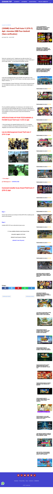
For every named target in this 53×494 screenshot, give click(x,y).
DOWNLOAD (15, 181)
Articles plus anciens (30, 296)
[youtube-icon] (25, 475)
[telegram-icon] (28, 475)
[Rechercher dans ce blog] (50, 3)
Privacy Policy (22, 480)
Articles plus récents (6, 296)
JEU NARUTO (16, 1)
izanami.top (7, 1)
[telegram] (31, 288)
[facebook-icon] (18, 475)
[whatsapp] (25, 288)
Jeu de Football (32, 1)
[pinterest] (18, 288)
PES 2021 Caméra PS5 (43, 1)
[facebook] (5, 288)
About (27, 480)
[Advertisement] (26, 14)
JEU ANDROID (24, 1)
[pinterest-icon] (31, 475)
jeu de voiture (15, 4)
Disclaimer (16, 480)
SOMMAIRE (36, 480)
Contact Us (31, 480)
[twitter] (11, 288)
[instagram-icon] (21, 475)
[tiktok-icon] (34, 475)
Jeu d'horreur (6, 4)
